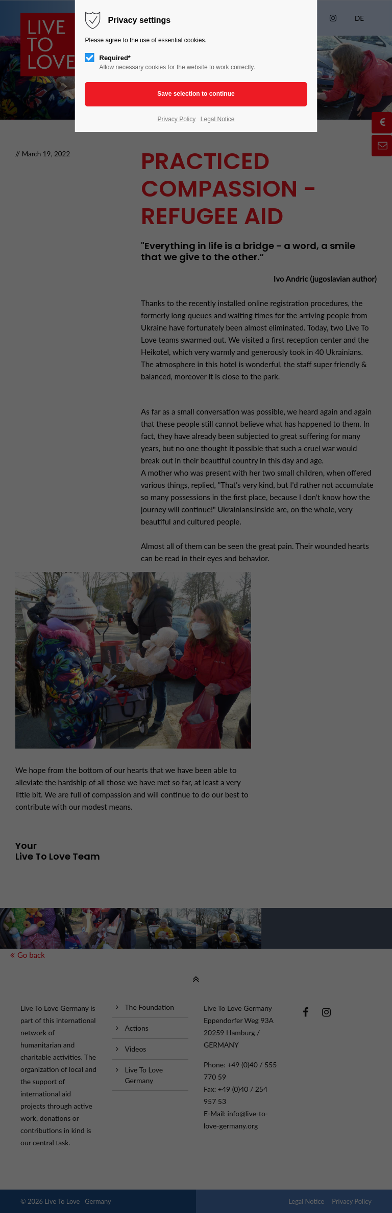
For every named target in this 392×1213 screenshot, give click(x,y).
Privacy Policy (176, 119)
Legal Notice (218, 119)
